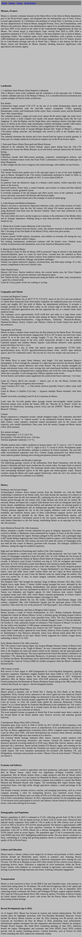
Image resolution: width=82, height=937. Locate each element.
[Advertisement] (41, 67)
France (20, 3)
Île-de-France (30, 3)
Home (4, 3)
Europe (12, 3)
